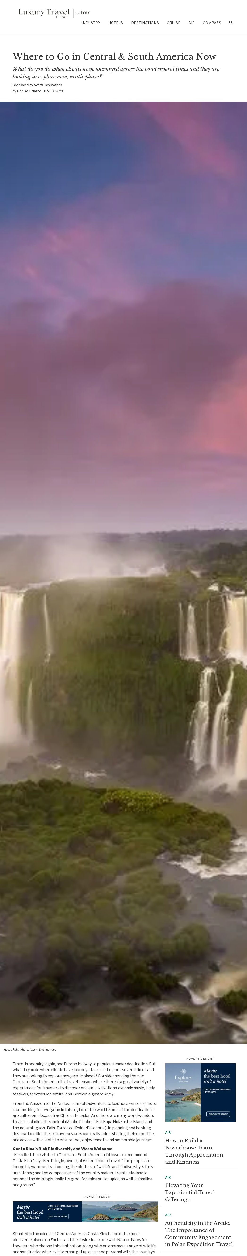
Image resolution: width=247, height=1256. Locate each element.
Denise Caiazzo (29, 91)
